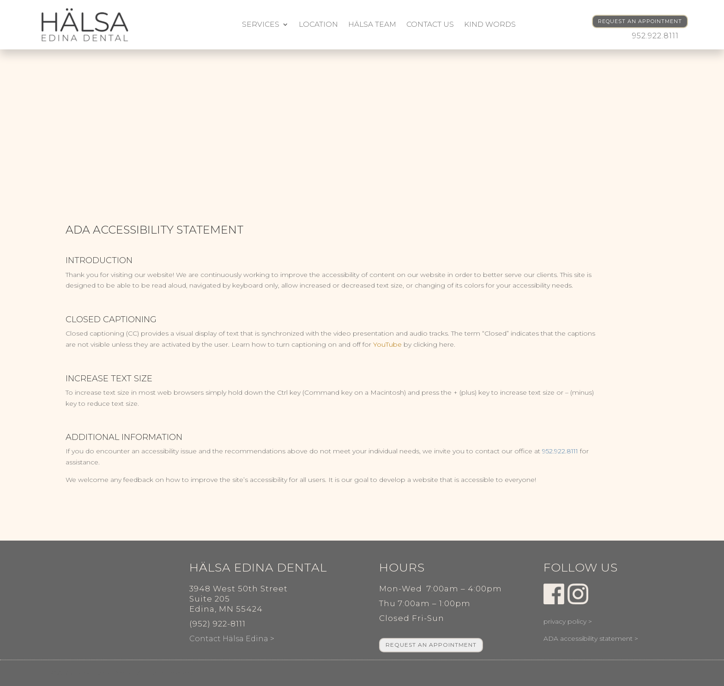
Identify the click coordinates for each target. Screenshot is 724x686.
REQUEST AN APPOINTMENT (640, 21)
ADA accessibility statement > (590, 638)
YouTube (387, 344)
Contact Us (430, 24)
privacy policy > (567, 621)
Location (318, 24)
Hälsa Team (372, 24)
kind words (490, 24)
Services (260, 24)
